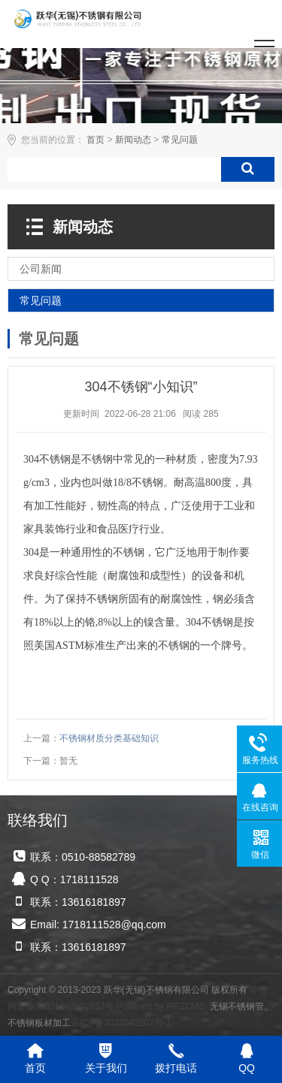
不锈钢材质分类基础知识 (109, 738)
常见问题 (180, 139)
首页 (95, 139)
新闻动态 (133, 139)
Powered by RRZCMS (159, 1006)
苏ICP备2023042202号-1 (121, 1023)
